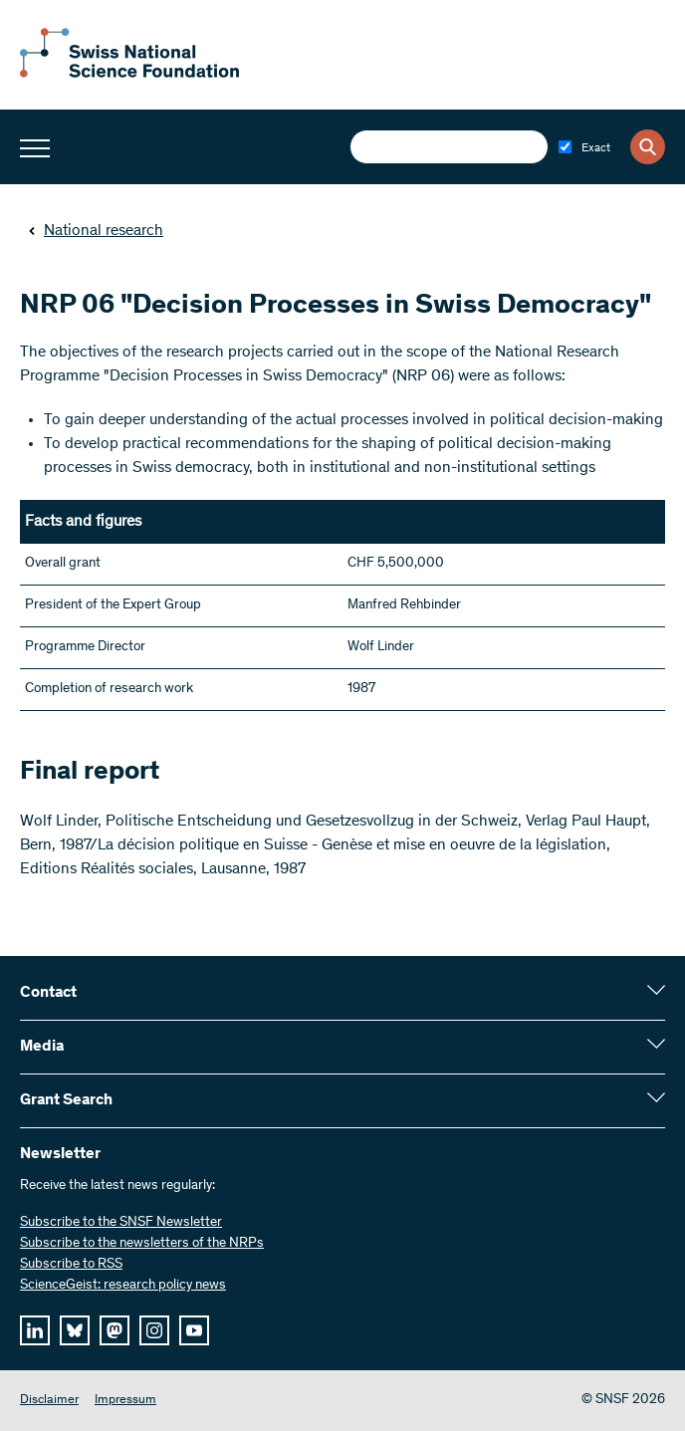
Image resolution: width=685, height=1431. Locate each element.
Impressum (125, 1400)
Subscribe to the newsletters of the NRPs (142, 1244)
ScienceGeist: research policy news (123, 1286)
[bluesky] (75, 1330)
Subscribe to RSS (71, 1265)
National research (95, 231)
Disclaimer (49, 1400)
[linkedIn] (35, 1330)
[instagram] (154, 1330)
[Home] (129, 74)
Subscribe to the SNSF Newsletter (121, 1223)
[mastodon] (114, 1330)
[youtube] (194, 1330)
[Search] (647, 146)
